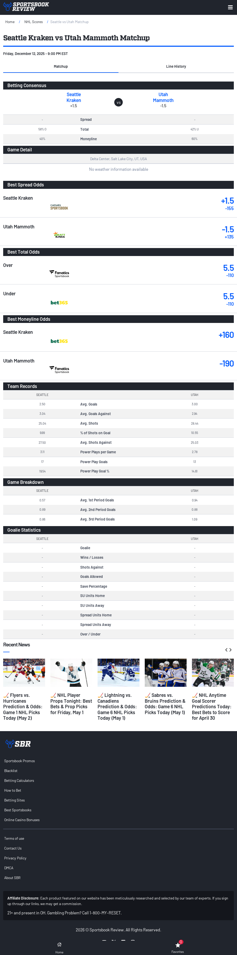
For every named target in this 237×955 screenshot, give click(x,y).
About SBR (12, 877)
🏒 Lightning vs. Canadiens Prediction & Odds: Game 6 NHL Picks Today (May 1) (117, 706)
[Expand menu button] (230, 7)
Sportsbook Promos (19, 760)
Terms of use (14, 838)
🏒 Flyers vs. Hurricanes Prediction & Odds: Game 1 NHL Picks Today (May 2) (22, 706)
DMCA (8, 868)
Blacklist (10, 770)
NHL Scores (33, 21)
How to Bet (12, 790)
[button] (60, 66)
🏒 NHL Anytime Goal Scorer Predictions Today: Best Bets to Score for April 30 (211, 706)
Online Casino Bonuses (22, 819)
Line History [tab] (176, 66)
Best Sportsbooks (17, 810)
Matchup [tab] (61, 66)
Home (10, 21)
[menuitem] (118, 761)
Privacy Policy (15, 858)
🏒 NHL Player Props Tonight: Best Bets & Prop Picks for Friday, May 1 (71, 703)
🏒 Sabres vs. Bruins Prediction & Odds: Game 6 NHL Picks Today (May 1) (165, 703)
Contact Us (12, 848)
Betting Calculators (19, 780)
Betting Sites (14, 800)
